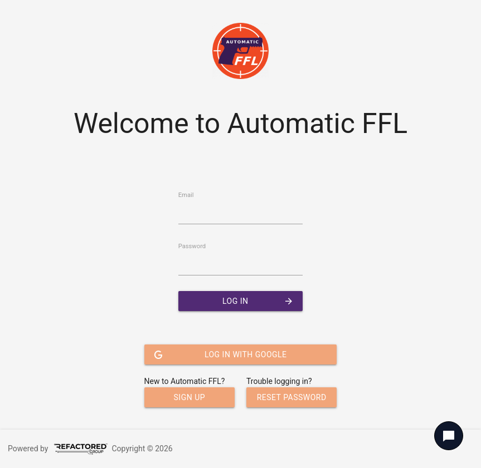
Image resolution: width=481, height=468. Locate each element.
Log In (258, 301)
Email (186, 195)
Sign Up (190, 397)
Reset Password (292, 397)
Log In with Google (220, 354)
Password (192, 246)
